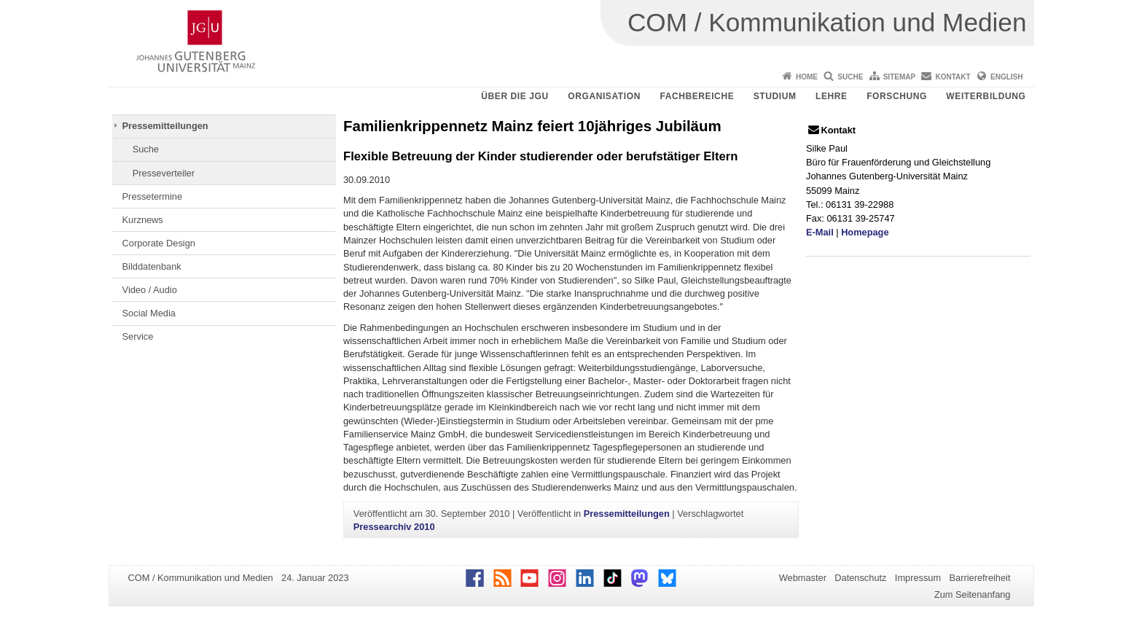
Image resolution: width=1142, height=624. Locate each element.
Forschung (897, 96)
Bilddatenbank (151, 266)
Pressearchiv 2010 (394, 526)
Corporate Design (158, 243)
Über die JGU (515, 96)
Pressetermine (152, 196)
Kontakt (953, 77)
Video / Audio (149, 289)
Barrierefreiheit (980, 577)
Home (807, 77)
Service (138, 336)
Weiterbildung (985, 96)
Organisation (604, 96)
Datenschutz (860, 577)
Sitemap (899, 77)
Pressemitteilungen (165, 125)
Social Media (149, 313)
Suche (850, 77)
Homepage (864, 232)
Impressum (918, 577)
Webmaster (802, 577)
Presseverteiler (164, 173)
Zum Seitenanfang (972, 594)
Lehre (832, 96)
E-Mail (820, 232)
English (1006, 77)
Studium (775, 96)
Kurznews (142, 219)
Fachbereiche (697, 96)
